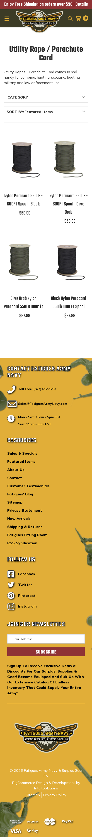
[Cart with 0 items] (80, 18)
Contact (14, 477)
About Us (15, 469)
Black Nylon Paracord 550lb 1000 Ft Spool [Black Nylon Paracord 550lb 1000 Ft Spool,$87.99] (68, 303)
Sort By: (15, 111)
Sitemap (14, 502)
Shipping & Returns (25, 526)
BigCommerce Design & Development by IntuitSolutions (46, 785)
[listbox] (56, 111)
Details (81, 4)
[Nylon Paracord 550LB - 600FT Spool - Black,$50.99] (23, 159)
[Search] (70, 18)
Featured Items (21, 461)
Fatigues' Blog (20, 494)
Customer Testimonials (28, 486)
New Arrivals (19, 518)
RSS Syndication (22, 543)
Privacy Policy (54, 795)
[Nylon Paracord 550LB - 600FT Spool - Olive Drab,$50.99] (68, 159)
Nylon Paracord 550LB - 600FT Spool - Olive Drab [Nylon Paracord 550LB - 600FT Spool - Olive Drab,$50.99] (68, 204)
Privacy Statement (24, 510)
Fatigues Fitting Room (27, 535)
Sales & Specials (22, 453)
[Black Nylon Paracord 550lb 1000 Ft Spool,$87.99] (68, 262)
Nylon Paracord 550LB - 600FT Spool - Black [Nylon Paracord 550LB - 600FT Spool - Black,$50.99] (23, 200)
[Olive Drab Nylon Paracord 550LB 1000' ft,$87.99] (23, 262)
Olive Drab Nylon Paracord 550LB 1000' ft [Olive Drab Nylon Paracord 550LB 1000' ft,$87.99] (23, 303)
